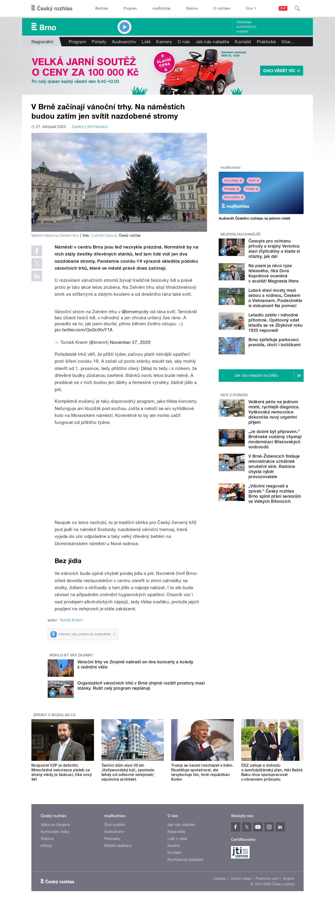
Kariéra (174, 845)
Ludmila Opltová (104, 235)
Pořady (99, 41)
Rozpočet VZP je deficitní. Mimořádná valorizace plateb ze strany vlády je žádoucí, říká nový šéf (61, 772)
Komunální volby (55, 831)
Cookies (219, 878)
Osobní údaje (241, 878)
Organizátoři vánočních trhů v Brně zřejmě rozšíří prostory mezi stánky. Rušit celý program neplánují (141, 686)
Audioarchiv (246, 27)
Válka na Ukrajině (55, 824)
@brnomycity (135, 311)
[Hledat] (297, 8)
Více (288, 41)
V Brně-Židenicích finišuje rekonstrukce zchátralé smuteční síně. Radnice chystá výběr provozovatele (274, 466)
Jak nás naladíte (212, 41)
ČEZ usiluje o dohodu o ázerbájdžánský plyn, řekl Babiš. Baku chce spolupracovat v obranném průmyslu (272, 772)
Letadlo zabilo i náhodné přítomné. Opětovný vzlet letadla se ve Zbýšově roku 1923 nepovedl (275, 322)
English (288, 878)
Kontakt (243, 41)
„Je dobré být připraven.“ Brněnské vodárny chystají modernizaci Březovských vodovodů (275, 439)
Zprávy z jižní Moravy (90, 126)
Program (130, 8)
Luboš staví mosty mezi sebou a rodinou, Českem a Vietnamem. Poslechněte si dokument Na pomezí (275, 298)
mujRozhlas (162, 8)
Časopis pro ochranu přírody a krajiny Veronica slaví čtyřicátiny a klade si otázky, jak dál (274, 248)
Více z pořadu (234, 395)
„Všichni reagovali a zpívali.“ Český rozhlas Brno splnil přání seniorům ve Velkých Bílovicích (274, 493)
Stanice (192, 8)
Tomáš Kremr (71, 620)
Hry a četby (233, 180)
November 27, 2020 (130, 342)
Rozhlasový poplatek (185, 859)
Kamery (242, 31)
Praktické (266, 41)
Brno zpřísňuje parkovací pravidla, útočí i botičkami (274, 342)
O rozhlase (221, 8)
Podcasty (112, 838)
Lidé (146, 41)
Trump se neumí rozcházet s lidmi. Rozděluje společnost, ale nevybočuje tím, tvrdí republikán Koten (202, 772)
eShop (46, 845)
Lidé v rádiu (178, 838)
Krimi (254, 180)
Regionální (42, 41)
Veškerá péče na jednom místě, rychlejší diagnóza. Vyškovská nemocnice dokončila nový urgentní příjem (273, 412)
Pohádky (231, 189)
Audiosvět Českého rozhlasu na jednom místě (254, 218)
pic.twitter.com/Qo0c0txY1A (83, 329)
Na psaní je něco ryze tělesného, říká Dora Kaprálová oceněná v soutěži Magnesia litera (273, 273)
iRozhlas (101, 8)
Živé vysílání (233, 197)
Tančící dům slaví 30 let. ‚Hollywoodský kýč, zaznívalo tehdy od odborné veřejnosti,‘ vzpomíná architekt (128, 772)
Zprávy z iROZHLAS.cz (54, 715)
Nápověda (176, 831)
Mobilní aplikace (118, 845)
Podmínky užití (267, 878)
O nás (184, 41)
